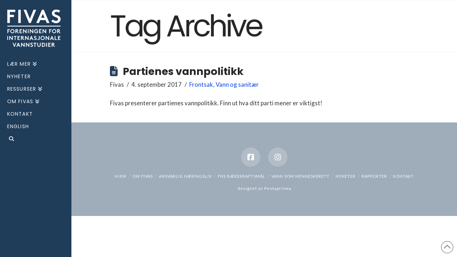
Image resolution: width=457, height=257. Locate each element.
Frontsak (201, 84)
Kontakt (403, 176)
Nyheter (346, 176)
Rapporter (374, 176)
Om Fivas (142, 176)
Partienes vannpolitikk (183, 71)
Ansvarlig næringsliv (185, 176)
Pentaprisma (277, 188)
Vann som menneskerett (300, 176)
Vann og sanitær (237, 84)
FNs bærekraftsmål (241, 176)
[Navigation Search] (35, 139)
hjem (120, 176)
